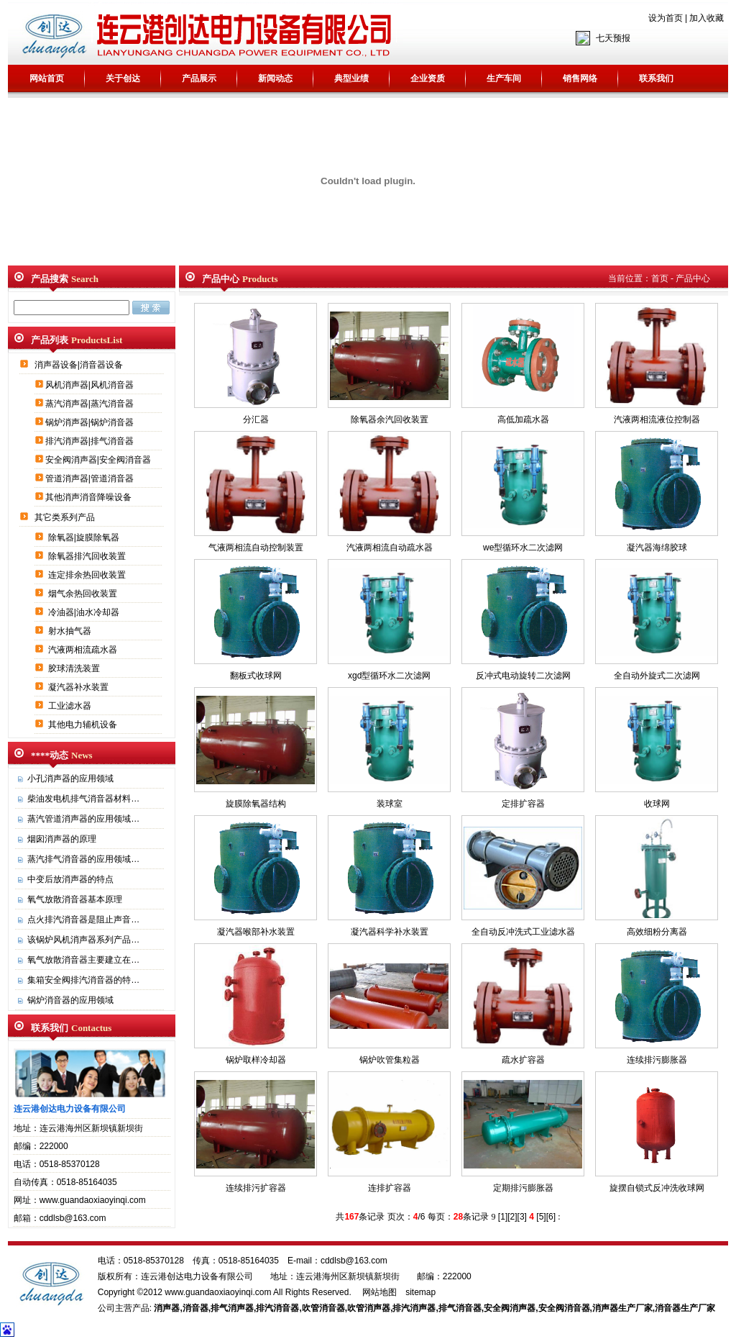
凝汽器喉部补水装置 (256, 932)
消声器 (167, 1308)
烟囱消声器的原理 (61, 839)
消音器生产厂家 (685, 1308)
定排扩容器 (523, 804)
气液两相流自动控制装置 (255, 548)
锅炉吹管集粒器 (389, 1060)
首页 (659, 278)
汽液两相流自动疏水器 (389, 548)
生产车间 (504, 78)
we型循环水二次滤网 (523, 548)
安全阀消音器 (564, 1308)
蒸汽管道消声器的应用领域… (83, 819)
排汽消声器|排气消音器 (90, 441)
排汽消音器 (277, 1308)
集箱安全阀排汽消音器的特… (83, 980)
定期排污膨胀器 (523, 1188)
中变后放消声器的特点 (70, 879)
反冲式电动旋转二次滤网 (523, 676)
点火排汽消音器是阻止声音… (83, 919)
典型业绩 (351, 78)
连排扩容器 (389, 1188)
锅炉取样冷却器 (256, 1060)
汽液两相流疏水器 (83, 650)
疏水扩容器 (523, 1060)
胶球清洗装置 (75, 668)
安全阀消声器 (509, 1308)
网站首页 (46, 78)
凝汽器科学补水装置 (389, 932)
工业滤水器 (70, 706)
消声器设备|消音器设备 (79, 365)
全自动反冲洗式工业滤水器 (523, 932)
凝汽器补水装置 (79, 687)
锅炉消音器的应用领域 (70, 1000)
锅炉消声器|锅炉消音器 (90, 422)
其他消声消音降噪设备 (89, 497)
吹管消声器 (368, 1308)
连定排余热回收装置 (88, 575)
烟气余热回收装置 (83, 594)
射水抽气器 (70, 631)
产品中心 (693, 278)
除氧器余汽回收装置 (389, 419)
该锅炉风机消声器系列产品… (83, 940)
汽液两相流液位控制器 (657, 419)
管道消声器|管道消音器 (90, 478)
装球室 (389, 804)
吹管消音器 (323, 1308)
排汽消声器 (414, 1308)
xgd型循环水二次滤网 (389, 676)
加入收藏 (706, 18)
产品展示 (199, 78)
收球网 (657, 804)
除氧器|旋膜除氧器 (84, 537)
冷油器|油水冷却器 (84, 612)
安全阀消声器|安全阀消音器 (99, 460)
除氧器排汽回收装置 (88, 556)
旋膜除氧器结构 (256, 804)
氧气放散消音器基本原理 (74, 899)
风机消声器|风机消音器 (90, 385)
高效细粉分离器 (657, 932)
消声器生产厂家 (622, 1308)
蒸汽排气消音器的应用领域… (83, 859)
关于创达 (123, 78)
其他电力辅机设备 (83, 725)
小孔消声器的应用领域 (70, 778)
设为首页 (665, 18)
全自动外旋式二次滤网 (657, 676)
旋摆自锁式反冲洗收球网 (657, 1188)
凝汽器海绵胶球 (657, 548)
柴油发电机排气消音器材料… (83, 799)
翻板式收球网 (256, 676)
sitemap (420, 1292)
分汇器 (256, 419)
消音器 (195, 1308)
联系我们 (656, 78)
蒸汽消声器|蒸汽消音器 (90, 404)
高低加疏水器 (523, 419)
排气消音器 (460, 1308)
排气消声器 (232, 1308)
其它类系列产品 (65, 517)
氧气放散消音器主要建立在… (83, 960)
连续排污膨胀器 (657, 1060)
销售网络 (580, 78)
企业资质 (427, 78)
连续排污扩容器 (256, 1188)
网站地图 (379, 1292)
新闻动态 (275, 78)
